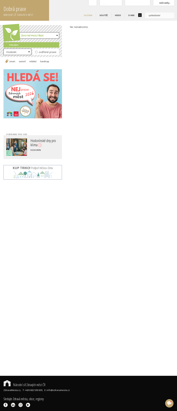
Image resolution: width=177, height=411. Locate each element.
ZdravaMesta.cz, (12, 390)
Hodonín (11, 52)
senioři (22, 61)
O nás (131, 15)
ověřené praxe (45, 52)
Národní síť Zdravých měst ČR (24, 384)
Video (118, 15)
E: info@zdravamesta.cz (57, 390)
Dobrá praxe (26, 10)
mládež (33, 61)
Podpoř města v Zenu (33, 168)
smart (12, 61)
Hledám (88, 15)
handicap (44, 61)
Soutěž (104, 15)
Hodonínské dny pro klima (43, 142)
